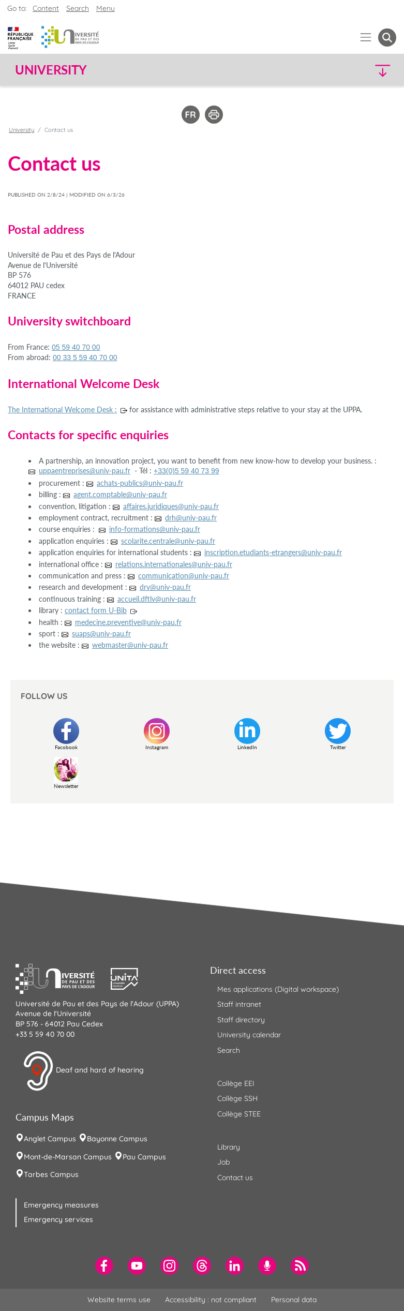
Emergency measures (61, 1205)
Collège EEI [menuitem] (236, 1083)
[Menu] (366, 37)
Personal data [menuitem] (294, 1299)
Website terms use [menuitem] (119, 1299)
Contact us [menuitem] (235, 1177)
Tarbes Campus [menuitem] (51, 1174)
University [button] (51, 70)
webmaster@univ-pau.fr (130, 644)
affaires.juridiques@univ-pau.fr (171, 506)
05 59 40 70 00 (76, 347)
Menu (105, 8)
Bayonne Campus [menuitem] (117, 1138)
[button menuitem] (387, 37)
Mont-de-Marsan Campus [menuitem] (68, 1156)
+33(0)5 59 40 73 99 (186, 471)
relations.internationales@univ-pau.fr (173, 564)
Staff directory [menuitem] (241, 1019)
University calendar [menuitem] (249, 1034)
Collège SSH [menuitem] (237, 1098)
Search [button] (77, 8)
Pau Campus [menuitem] (144, 1156)
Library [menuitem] (228, 1147)
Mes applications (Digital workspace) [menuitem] (278, 989)
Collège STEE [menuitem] (239, 1114)
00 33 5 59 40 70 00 (85, 357)
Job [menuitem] (223, 1162)
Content (46, 8)
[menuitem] (104, 1265)
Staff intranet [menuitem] (239, 1004)
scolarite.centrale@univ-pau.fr (168, 541)
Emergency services (58, 1219)
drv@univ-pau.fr (165, 587)
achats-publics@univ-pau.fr (140, 483)
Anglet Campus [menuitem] (50, 1138)
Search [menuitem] (228, 1050)
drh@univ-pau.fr (191, 517)
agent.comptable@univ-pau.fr (120, 494)
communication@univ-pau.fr (183, 575)
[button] (350, 70)
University (21, 129)
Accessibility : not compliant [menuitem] (211, 1299)
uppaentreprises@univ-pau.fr (84, 470)
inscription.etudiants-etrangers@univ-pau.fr (273, 552)
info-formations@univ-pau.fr (154, 529)
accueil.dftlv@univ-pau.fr (156, 598)
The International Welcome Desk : (62, 409)
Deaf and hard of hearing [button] (83, 1071)
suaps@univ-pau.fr (101, 633)
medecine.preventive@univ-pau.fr (128, 622)
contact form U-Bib (96, 610)
